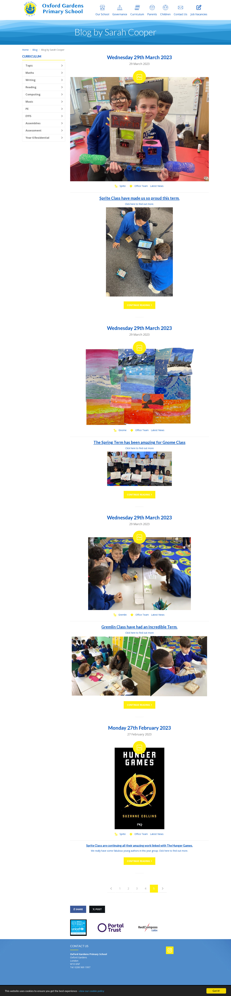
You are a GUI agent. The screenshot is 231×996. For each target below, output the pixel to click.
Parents (152, 10)
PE (44, 109)
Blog (34, 49)
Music (44, 101)
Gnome (122, 430)
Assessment (44, 130)
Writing (44, 80)
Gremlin (122, 614)
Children (165, 10)
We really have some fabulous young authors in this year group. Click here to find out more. (139, 850)
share (78, 909)
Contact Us (180, 10)
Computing (44, 94)
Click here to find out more (139, 448)
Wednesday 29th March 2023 (139, 57)
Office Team (141, 185)
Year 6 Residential (44, 137)
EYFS (44, 116)
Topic (44, 65)
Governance (119, 10)
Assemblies (44, 123)
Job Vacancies (199, 10)
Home (25, 49)
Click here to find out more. (139, 204)
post (97, 909)
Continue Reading (139, 305)
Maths (44, 73)
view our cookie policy (91, 991)
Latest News (157, 185)
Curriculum (137, 10)
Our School (102, 10)
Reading (44, 87)
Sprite (123, 185)
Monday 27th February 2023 (139, 728)
